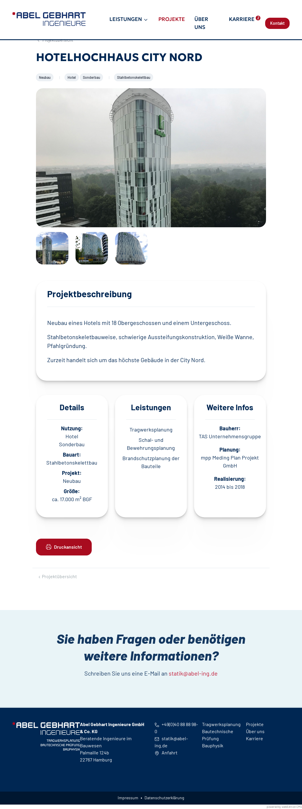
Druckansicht (64, 547)
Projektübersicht (57, 576)
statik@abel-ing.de (193, 690)
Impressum (128, 797)
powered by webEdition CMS (284, 806)
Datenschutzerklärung (164, 797)
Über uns (201, 23)
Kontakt (277, 23)
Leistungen (125, 19)
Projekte (171, 19)
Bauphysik (212, 745)
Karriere (244, 19)
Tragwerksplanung (221, 724)
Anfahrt (166, 752)
